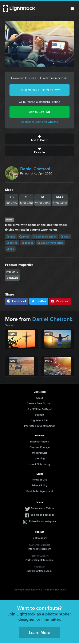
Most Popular (39, 453)
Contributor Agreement (39, 491)
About (39, 398)
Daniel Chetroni (35, 169)
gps (10, 249)
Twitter (39, 301)
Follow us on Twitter (42, 508)
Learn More (39, 632)
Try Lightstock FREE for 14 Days (39, 90)
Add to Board (39, 138)
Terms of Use (39, 480)
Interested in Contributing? (39, 426)
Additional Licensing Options (39, 122)
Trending (40, 458)
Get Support (40, 538)
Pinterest (60, 301)
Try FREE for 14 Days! (40, 409)
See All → (11, 325)
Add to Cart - (39, 112)
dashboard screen (44, 237)
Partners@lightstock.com (39, 560)
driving (12, 243)
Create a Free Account (39, 403)
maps (65, 237)
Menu (72, 8)
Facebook (17, 301)
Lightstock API (39, 420)
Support (39, 415)
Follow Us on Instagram (42, 521)
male (11, 237)
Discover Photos (39, 442)
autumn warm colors (50, 243)
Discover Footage (39, 447)
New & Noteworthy (39, 464)
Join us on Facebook (42, 515)
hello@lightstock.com (39, 571)
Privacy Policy (39, 485)
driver (24, 237)
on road (27, 243)
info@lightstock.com (39, 549)
